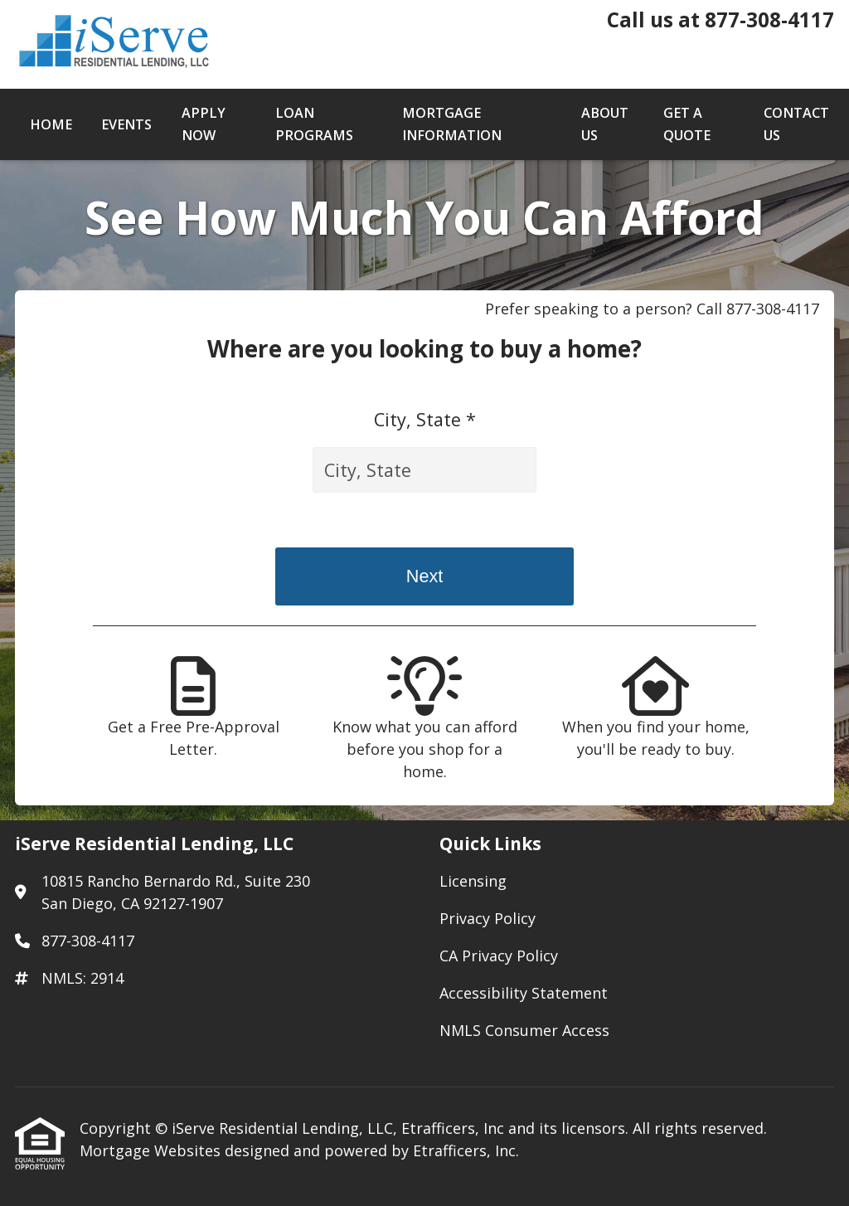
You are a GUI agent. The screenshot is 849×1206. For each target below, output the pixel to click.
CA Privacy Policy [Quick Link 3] (498, 955)
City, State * (425, 419)
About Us (604, 124)
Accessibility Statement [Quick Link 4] (523, 993)
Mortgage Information (452, 124)
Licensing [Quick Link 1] (473, 881)
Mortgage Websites (152, 1150)
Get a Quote (687, 124)
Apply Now (204, 124)
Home (51, 124)
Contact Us (796, 124)
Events (126, 124)
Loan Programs (314, 124)
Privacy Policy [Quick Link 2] (487, 918)
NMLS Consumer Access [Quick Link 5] (524, 1030)
